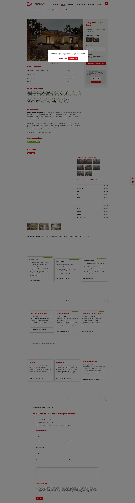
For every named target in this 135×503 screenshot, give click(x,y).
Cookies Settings (63, 58)
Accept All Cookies (73, 58)
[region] (68, 56)
